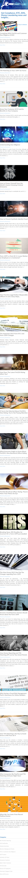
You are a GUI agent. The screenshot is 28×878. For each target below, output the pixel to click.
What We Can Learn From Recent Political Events (11, 815)
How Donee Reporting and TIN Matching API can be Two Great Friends (13, 654)
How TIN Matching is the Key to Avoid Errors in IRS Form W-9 (13, 734)
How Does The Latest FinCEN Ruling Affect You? (12, 373)
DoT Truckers (3, 854)
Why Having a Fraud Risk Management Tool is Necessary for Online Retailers (13, 694)
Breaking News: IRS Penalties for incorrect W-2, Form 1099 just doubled (13, 533)
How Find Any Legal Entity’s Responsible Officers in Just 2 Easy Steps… (14, 295)
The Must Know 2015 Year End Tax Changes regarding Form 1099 (12, 573)
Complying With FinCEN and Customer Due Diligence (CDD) (13, 34)
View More (2, 45)
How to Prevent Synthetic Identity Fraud (14, 219)
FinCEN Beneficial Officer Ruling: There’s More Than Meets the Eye (14, 492)
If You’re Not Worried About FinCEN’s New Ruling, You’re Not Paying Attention (14, 412)
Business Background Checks (7, 849)
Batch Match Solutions (5, 863)
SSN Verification (4, 843)
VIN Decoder (3, 865)
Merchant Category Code (6, 871)
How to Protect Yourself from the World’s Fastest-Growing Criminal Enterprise (11, 185)
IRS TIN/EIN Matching (5, 840)
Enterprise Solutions (5, 860)
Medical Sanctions (4, 846)
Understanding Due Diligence (10, 145)
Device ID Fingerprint (5, 868)
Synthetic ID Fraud (4, 857)
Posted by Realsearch (5, 37)
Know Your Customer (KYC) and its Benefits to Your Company (12, 110)
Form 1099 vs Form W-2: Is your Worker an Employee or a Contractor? (14, 257)
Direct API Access (4, 874)
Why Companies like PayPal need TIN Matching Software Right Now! (13, 775)
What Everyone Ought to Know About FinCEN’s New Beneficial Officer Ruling (13, 452)
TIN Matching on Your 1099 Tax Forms (13, 70)
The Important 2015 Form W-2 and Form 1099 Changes (12, 334)
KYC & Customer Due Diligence (7, 851)
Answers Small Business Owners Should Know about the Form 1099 (13, 613)
